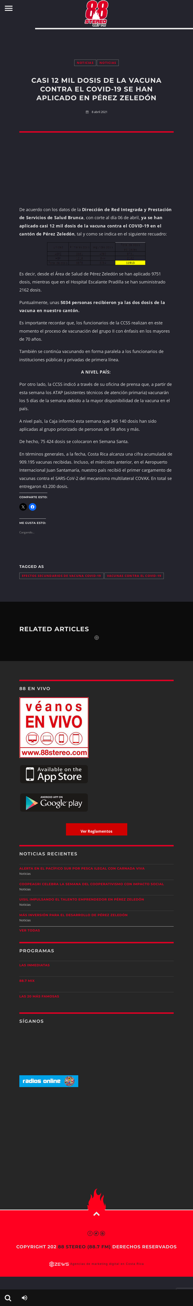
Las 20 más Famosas (39, 996)
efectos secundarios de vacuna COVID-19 (61, 576)
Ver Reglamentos (96, 831)
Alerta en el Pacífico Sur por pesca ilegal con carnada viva (82, 869)
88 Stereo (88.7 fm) (84, 1246)
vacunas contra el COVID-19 (134, 576)
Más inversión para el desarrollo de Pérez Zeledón (73, 915)
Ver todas (29, 930)
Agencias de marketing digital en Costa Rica (107, 1264)
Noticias (85, 63)
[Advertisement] (96, 39)
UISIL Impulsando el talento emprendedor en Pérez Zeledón (81, 899)
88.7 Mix (27, 981)
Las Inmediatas (34, 965)
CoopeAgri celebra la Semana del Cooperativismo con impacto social (91, 884)
